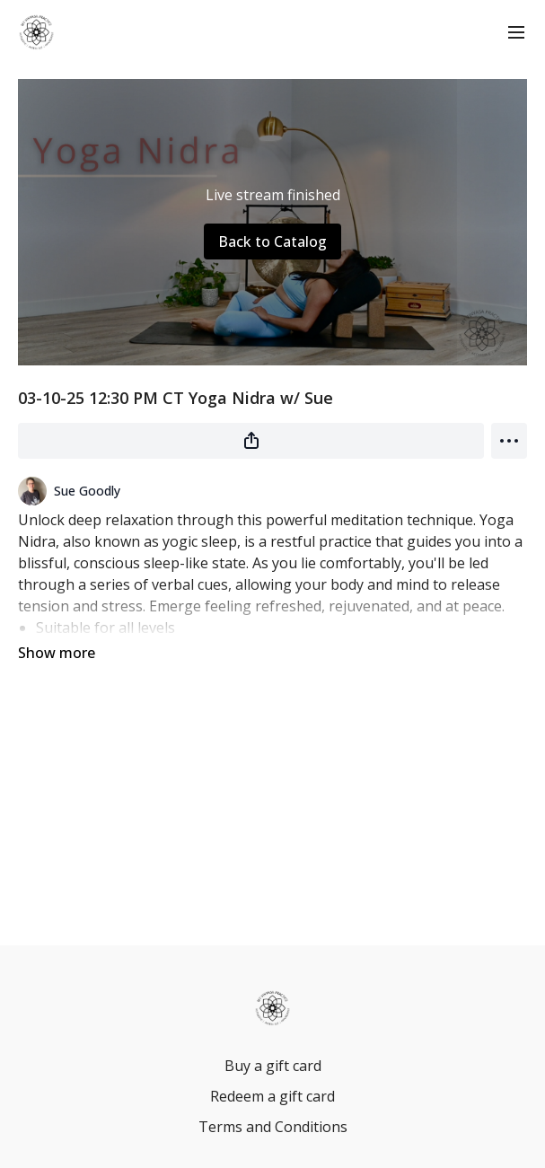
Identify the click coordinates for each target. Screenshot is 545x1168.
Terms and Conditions (272, 1127)
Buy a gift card (272, 1066)
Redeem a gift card (272, 1096)
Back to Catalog (272, 241)
